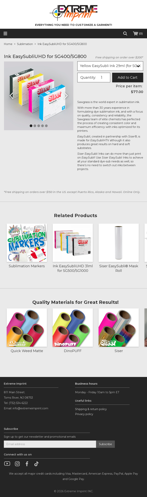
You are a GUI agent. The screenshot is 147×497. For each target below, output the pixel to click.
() (137, 33)
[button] (11, 95)
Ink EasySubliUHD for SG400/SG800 (62, 44)
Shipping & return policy (91, 409)
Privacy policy (84, 414)
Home (8, 44)
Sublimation (25, 44)
